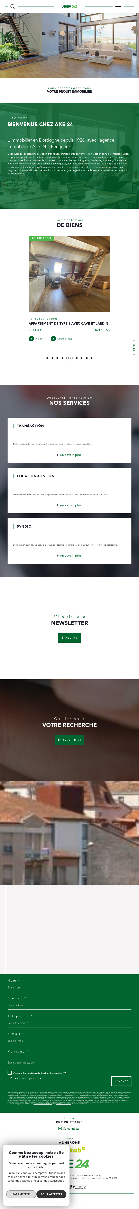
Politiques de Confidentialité (43, 1110)
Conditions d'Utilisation (64, 1110)
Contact (134, 348)
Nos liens (85, 1184)
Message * (19, 1057)
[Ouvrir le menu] (118, 6)
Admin (76, 1184)
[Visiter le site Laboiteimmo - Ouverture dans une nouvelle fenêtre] (69, 1198)
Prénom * (18, 1003)
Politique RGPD (99, 1184)
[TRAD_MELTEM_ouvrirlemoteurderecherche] (12, 6)
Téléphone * (21, 1021)
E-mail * (17, 1039)
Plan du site (46, 1184)
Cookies (113, 1185)
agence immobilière (26, 164)
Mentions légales (63, 1184)
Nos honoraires (30, 1184)
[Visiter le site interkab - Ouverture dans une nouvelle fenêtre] (69, 1156)
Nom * (14, 985)
